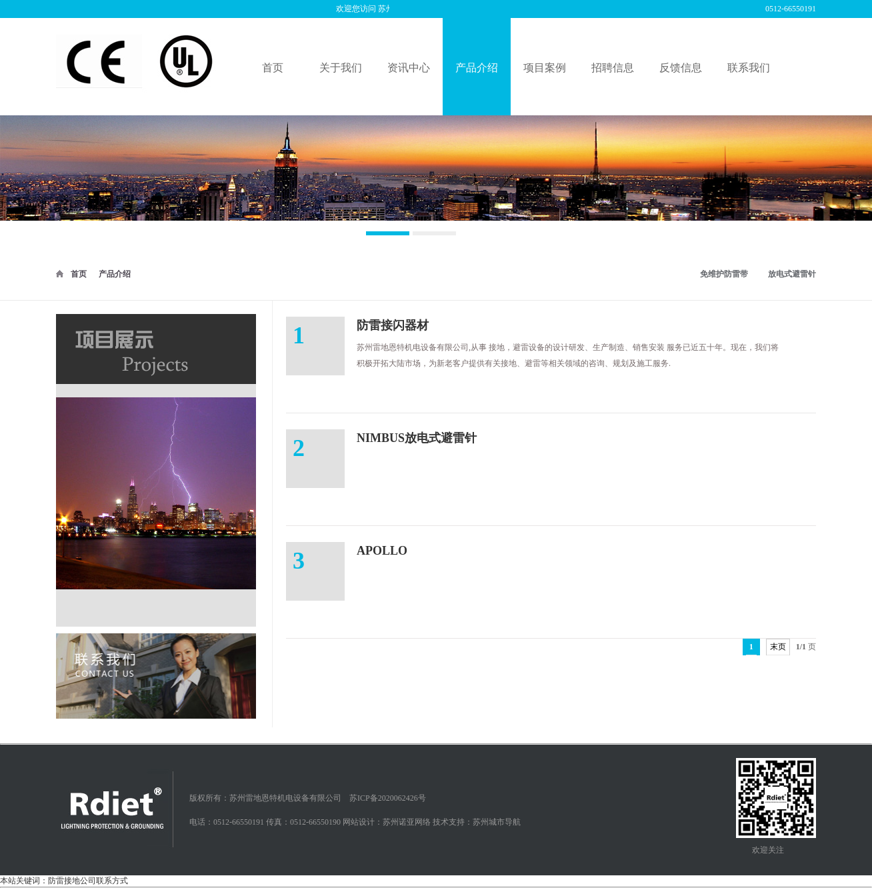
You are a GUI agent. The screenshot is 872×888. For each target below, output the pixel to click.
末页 (778, 646)
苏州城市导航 (497, 822)
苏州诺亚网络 (407, 822)
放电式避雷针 (792, 274)
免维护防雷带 (724, 274)
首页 (79, 274)
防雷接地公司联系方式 (88, 737)
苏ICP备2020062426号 (387, 798)
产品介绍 (115, 274)
